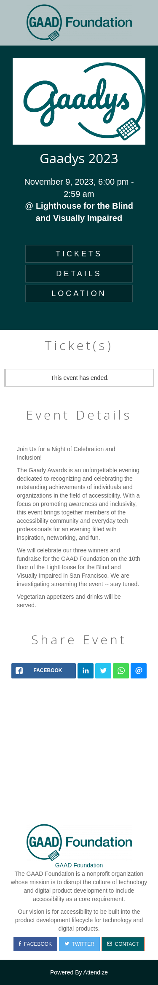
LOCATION (79, 293)
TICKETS (79, 254)
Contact (123, 944)
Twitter (79, 944)
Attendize (95, 972)
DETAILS (79, 273)
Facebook (35, 944)
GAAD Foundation (79, 865)
